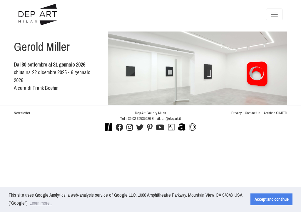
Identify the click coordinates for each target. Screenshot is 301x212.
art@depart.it (171, 118)
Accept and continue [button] (272, 199)
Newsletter (22, 112)
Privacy (236, 112)
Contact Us (252, 112)
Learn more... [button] (41, 203)
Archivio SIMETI (275, 112)
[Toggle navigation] (274, 14)
